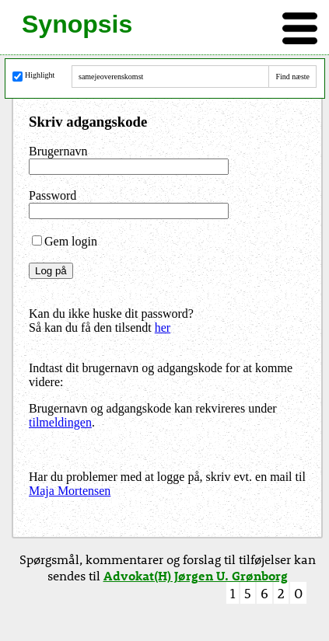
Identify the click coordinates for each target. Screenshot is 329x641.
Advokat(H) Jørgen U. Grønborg (195, 575)
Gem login (64, 241)
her (162, 327)
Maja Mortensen (69, 490)
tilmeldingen (60, 422)
